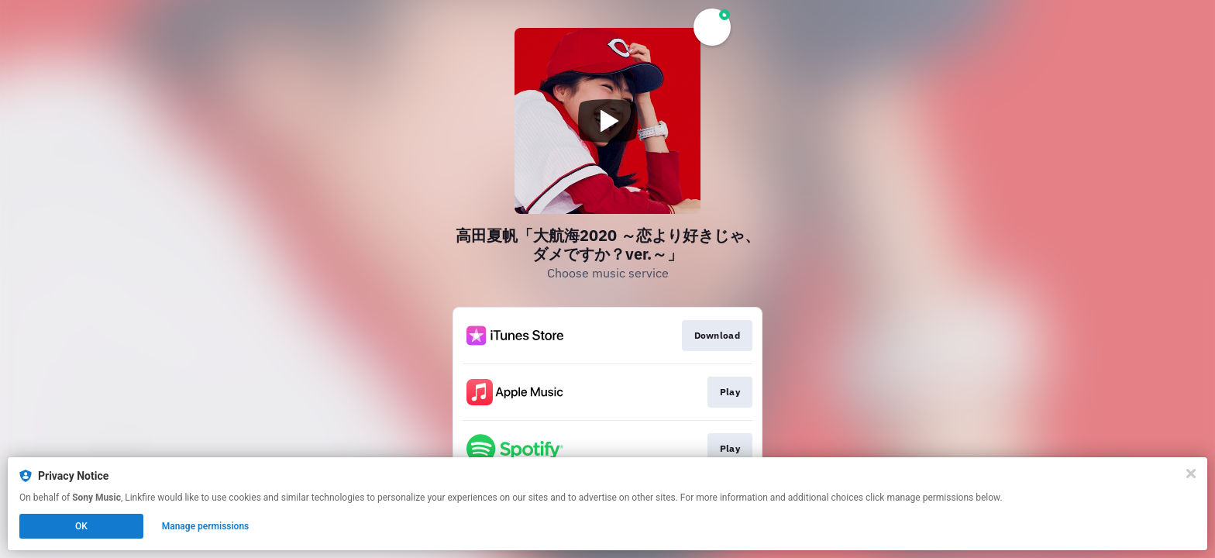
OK (81, 526)
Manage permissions (206, 526)
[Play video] (607, 121)
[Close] (1191, 473)
